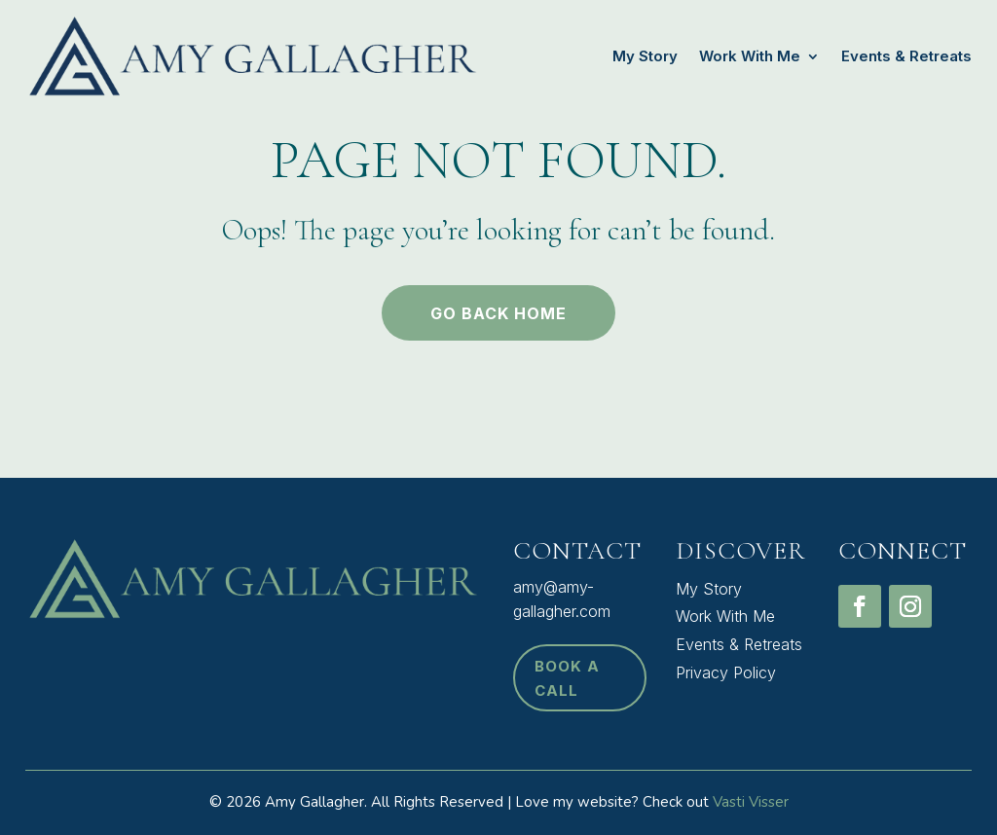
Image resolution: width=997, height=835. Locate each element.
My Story (645, 56)
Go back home (498, 313)
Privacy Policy (726, 672)
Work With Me (749, 56)
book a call (567, 679)
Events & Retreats (906, 56)
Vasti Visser (751, 802)
